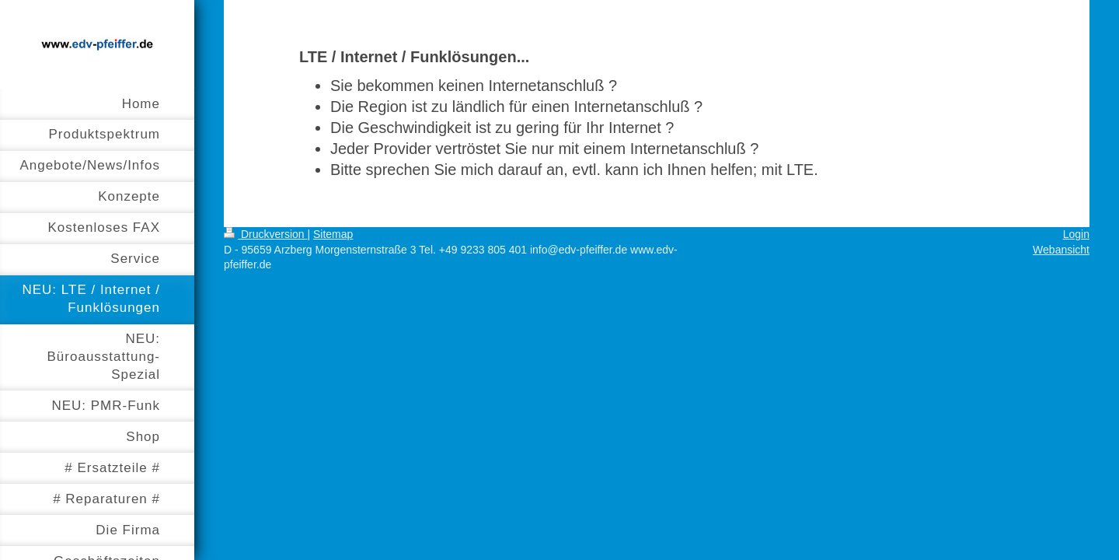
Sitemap (333, 234)
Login (1076, 234)
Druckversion (265, 234)
